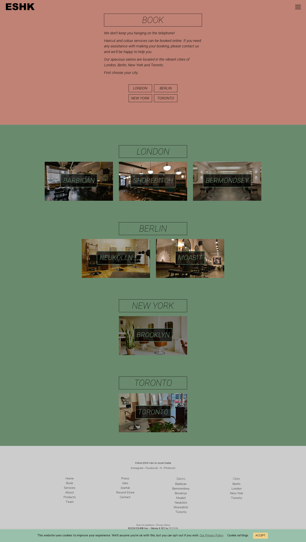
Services (69, 488)
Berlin (166, 88)
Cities (236, 479)
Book (69, 483)
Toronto (165, 98)
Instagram (137, 468)
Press (125, 478)
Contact (125, 497)
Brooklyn (153, 335)
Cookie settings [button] (237, 535)
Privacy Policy (163, 525)
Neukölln (116, 258)
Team (70, 502)
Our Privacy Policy (211, 535)
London (140, 88)
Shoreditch (153, 180)
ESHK (20, 7)
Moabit (190, 258)
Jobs (125, 483)
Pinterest (169, 468)
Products (69, 497)
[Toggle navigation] (298, 7)
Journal (125, 488)
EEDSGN (173, 528)
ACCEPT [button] (260, 535)
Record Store (125, 492)
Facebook (152, 468)
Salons (180, 479)
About (69, 492)
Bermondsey (227, 180)
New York (140, 98)
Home (69, 478)
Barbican (79, 180)
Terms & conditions (145, 525)
